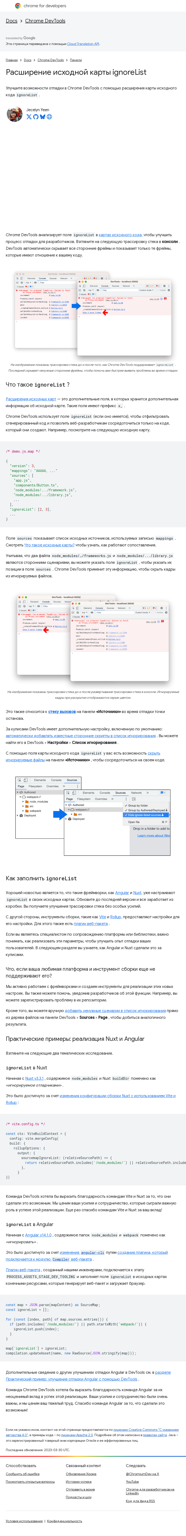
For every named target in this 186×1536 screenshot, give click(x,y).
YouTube (132, 1481)
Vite (102, 917)
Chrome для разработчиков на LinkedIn (150, 1491)
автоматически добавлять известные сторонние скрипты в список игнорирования (81, 736)
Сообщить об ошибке (22, 1474)
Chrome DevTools (45, 21)
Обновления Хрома (81, 1474)
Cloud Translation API (83, 44)
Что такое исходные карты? (49, 545)
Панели (76, 60)
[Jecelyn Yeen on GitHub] (36, 118)
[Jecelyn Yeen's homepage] (49, 118)
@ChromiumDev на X (142, 1474)
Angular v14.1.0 (38, 1235)
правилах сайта (155, 1435)
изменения (82, 1252)
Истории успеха (79, 1481)
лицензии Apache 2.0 (77, 1435)
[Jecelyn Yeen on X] (29, 118)
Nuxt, (137, 892)
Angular (122, 892)
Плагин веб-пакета (23, 1270)
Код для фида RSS (140, 1501)
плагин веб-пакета (91, 923)
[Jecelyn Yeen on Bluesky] (42, 118)
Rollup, (116, 917)
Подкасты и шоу (79, 1497)
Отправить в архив (80, 1489)
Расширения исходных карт (31, 399)
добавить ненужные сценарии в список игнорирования (115, 1010)
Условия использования (24, 1521)
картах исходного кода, (121, 235)
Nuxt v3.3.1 (34, 1078)
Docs (11, 21)
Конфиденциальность (64, 1521)
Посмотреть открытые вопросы (30, 1481)
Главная (12, 60)
